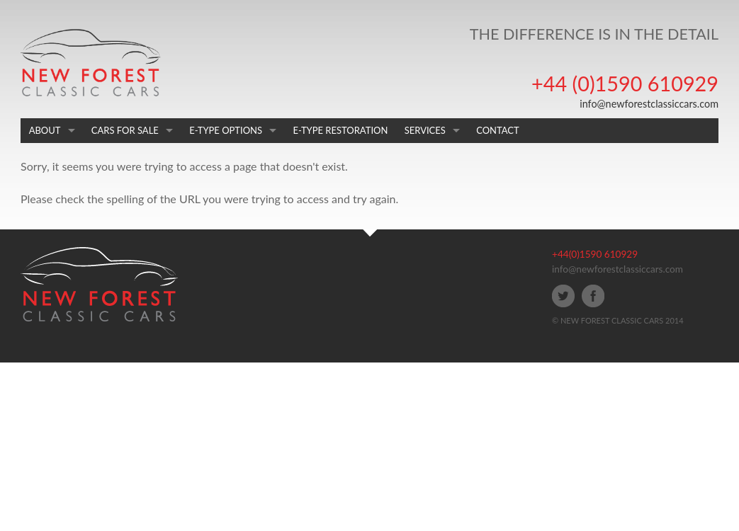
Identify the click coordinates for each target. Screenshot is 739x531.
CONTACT (497, 130)
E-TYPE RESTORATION (340, 130)
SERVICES (425, 130)
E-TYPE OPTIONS (225, 130)
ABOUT (45, 130)
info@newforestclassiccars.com (649, 104)
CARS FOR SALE (125, 130)
